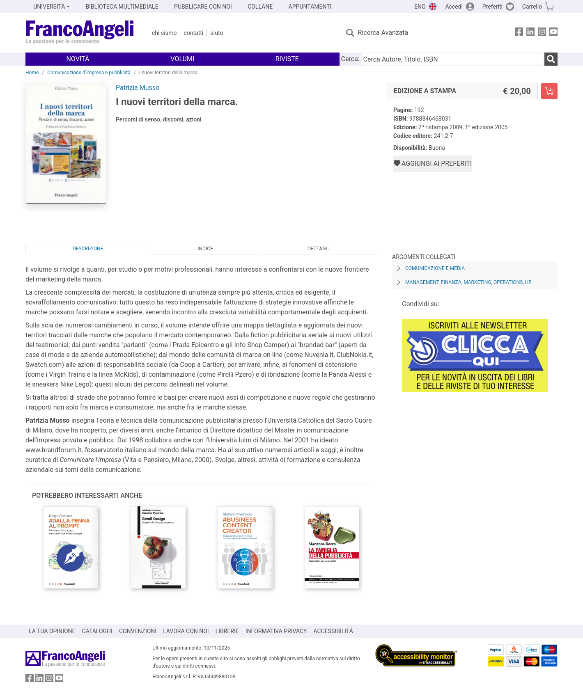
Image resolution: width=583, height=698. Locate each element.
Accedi (454, 6)
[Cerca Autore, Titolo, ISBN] (452, 59)
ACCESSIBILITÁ (333, 631)
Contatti (193, 33)
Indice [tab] (205, 249)
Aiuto (216, 33)
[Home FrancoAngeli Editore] (79, 33)
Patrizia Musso (137, 88)
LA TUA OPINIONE (52, 631)
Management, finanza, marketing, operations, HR (468, 282)
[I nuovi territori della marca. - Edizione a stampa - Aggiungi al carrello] (549, 91)
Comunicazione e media (435, 268)
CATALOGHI (97, 631)
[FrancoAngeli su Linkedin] (530, 33)
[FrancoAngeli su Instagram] (542, 33)
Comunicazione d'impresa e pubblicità (89, 73)
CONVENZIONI (137, 631)
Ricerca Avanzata (383, 33)
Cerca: (350, 59)
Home (32, 73)
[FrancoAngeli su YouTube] (553, 33)
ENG (419, 6)
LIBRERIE (227, 631)
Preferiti (492, 6)
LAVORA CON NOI (186, 631)
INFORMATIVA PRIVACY (276, 631)
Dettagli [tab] (319, 249)
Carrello (532, 6)
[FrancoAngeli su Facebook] (519, 33)
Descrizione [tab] (88, 249)
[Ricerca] (551, 59)
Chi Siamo (164, 33)
